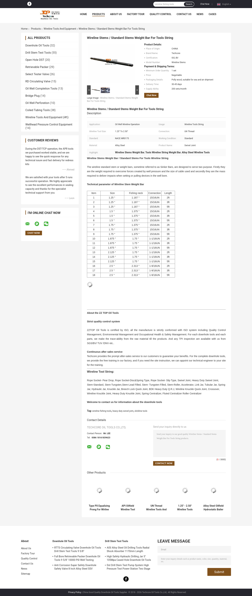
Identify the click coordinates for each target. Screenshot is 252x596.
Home (83, 14)
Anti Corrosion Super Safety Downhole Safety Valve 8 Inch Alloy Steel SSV (75, 567)
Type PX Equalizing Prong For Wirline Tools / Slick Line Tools (99, 507)
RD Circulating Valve (37, 81)
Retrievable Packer (36, 67)
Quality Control (160, 14)
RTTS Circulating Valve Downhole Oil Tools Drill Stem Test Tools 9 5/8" (77, 549)
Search (189, 4)
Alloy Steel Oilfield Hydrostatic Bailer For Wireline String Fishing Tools (213, 507)
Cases (212, 14)
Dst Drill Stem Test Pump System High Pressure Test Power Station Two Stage (128, 567)
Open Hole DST (34, 59)
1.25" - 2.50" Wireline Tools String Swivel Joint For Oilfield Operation (185, 507)
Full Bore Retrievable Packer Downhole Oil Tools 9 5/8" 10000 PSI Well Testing (77, 558)
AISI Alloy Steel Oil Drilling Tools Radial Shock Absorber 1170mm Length (128, 549)
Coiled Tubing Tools (37, 110)
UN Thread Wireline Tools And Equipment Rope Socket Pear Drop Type (156, 507)
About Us (116, 14)
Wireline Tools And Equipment (60, 28)
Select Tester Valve (37, 74)
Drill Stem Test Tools (38, 52)
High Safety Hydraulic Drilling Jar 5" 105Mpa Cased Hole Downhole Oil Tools (129, 558)
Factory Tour (136, 14)
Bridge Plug (32, 95)
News (200, 14)
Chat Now (204, 4)
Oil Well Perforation (37, 103)
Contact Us (184, 14)
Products (98, 14)
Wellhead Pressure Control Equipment (48, 124)
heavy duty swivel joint (123, 411)
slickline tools (141, 411)
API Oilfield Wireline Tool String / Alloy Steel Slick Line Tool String (128, 507)
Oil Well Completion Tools (41, 88)
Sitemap (25, 573)
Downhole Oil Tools (37, 45)
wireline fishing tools (101, 411)
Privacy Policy (74, 592)
